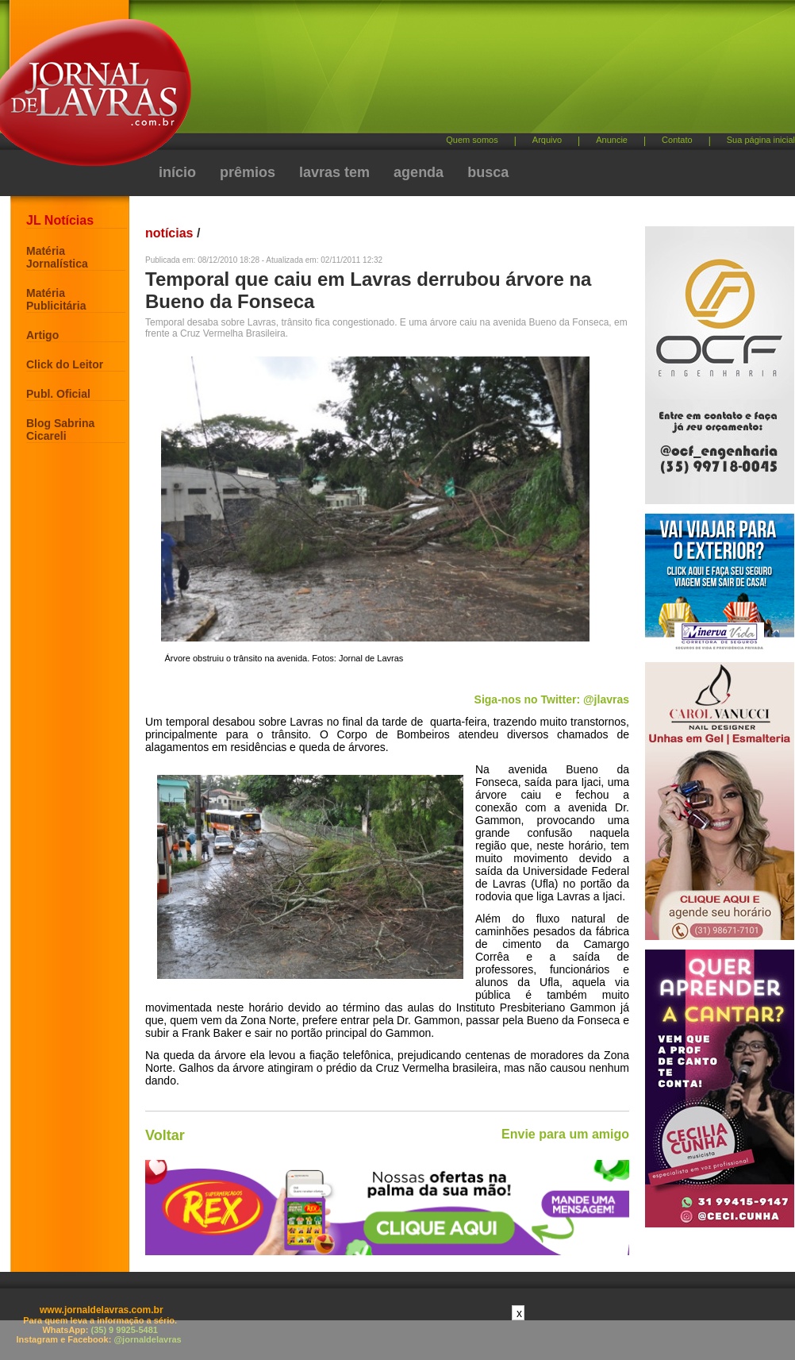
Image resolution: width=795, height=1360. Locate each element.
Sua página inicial (761, 139)
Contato (677, 139)
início (177, 172)
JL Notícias (60, 220)
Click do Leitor (64, 364)
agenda (419, 172)
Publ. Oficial (58, 393)
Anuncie (612, 139)
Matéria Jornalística (57, 257)
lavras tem (334, 172)
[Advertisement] (422, 135)
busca (488, 172)
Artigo (42, 335)
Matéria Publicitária (56, 299)
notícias (169, 233)
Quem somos (471, 139)
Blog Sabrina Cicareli (60, 429)
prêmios (247, 172)
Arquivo (547, 139)
